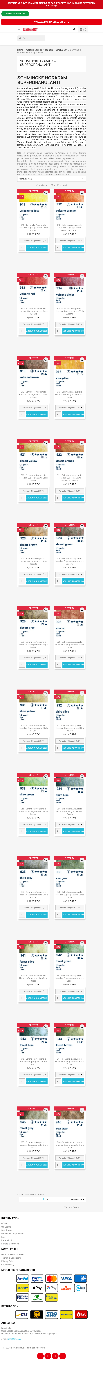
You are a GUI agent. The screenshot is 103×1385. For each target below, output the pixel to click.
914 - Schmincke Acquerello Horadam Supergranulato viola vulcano (70, 311)
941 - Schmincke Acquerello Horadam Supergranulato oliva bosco (33, 978)
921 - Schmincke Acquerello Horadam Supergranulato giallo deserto (33, 478)
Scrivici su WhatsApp (15, 13)
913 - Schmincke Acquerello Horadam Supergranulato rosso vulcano (33, 311)
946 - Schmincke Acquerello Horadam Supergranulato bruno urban (69, 1145)
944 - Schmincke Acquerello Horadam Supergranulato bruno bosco (69, 1061)
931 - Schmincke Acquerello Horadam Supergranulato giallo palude (33, 728)
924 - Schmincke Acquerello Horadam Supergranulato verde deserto (69, 561)
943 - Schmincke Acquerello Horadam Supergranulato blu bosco (33, 1061)
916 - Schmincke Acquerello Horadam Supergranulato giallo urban (69, 394)
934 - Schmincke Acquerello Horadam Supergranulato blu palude (69, 811)
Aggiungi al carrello (36, 247)
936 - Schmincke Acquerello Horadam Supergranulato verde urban (69, 895)
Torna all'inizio (73, 1207)
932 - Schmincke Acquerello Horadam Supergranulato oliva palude (70, 728)
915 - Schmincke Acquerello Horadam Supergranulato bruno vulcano (33, 394)
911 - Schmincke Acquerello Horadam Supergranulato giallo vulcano (33, 228)
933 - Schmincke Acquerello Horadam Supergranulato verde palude (33, 811)
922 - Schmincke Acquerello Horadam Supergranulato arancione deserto (69, 478)
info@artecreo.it (15, 1339)
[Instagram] (47, 1356)
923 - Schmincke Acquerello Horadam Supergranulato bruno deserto (33, 561)
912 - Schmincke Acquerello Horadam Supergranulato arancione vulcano (69, 228)
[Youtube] (62, 1356)
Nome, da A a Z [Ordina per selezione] (51, 178)
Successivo (78, 1199)
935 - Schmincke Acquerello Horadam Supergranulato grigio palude (33, 895)
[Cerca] (31, 38)
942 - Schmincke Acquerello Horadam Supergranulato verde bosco (69, 978)
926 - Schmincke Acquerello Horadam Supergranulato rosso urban (69, 645)
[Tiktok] (55, 1356)
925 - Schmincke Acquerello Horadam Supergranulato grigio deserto (33, 645)
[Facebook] (40, 1356)
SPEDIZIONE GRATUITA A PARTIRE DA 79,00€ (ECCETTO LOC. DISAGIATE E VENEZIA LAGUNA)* (51, 4)
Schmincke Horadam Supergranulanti (38, 63)
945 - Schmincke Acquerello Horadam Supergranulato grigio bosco (33, 1145)
